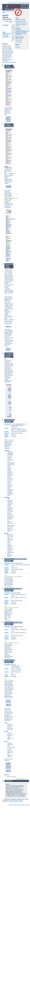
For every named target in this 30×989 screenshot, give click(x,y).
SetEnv (8, 246)
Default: (7, 431)
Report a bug (18, 41)
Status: (4, 32)
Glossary (23, 2)
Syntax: (6, 428)
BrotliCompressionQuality (20, 32)
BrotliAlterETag (18, 29)
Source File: (5, 35)
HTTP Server (9, 11)
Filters (17, 45)
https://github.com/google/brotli (9, 62)
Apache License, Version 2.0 (17, 801)
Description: (6, 25)
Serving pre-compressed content (9, 355)
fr (12, 22)
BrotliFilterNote (18, 34)
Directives (15, 2)
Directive (8, 421)
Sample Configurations (21, 19)
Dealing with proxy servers (21, 22)
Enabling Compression (21, 21)
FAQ (19, 2)
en (10, 22)
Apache (3, 11)
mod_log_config (11, 776)
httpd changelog (19, 38)
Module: (7, 436)
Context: (7, 433)
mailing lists (22, 796)
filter (5, 175)
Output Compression (8, 167)
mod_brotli (7, 45)
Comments (18, 47)
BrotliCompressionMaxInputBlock (22, 30)
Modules (10, 2)
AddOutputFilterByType (10, 198)
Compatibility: (6, 36)
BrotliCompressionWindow (20, 33)
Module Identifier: (7, 33)
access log (9, 697)
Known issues (19, 40)
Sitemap (27, 2)
